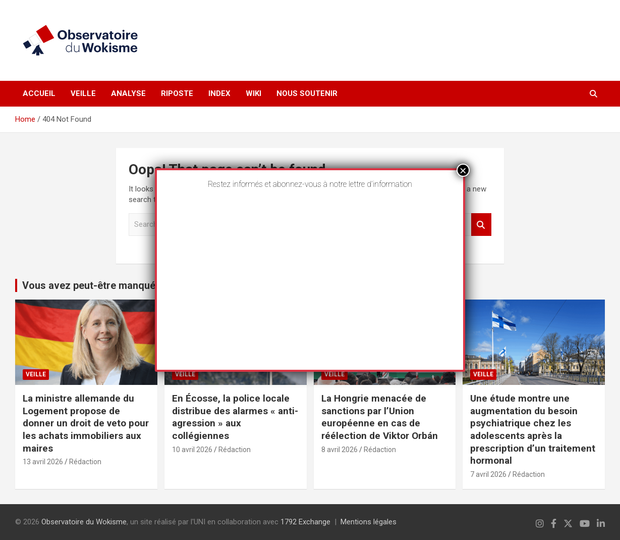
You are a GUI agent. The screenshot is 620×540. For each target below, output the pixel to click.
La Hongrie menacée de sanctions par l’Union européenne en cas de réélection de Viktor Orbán (379, 416)
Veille (83, 93)
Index (219, 93)
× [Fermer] (463, 170)
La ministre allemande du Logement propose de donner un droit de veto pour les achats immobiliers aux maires (86, 423)
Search (481, 224)
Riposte (177, 93)
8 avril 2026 (339, 450)
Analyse (128, 93)
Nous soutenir (306, 93)
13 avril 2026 (43, 462)
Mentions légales (369, 521)
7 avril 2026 (488, 474)
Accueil (39, 93)
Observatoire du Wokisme (84, 521)
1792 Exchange (305, 521)
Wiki (253, 93)
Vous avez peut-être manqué (88, 285)
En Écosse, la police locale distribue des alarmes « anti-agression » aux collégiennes (235, 416)
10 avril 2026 (192, 450)
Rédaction (85, 462)
